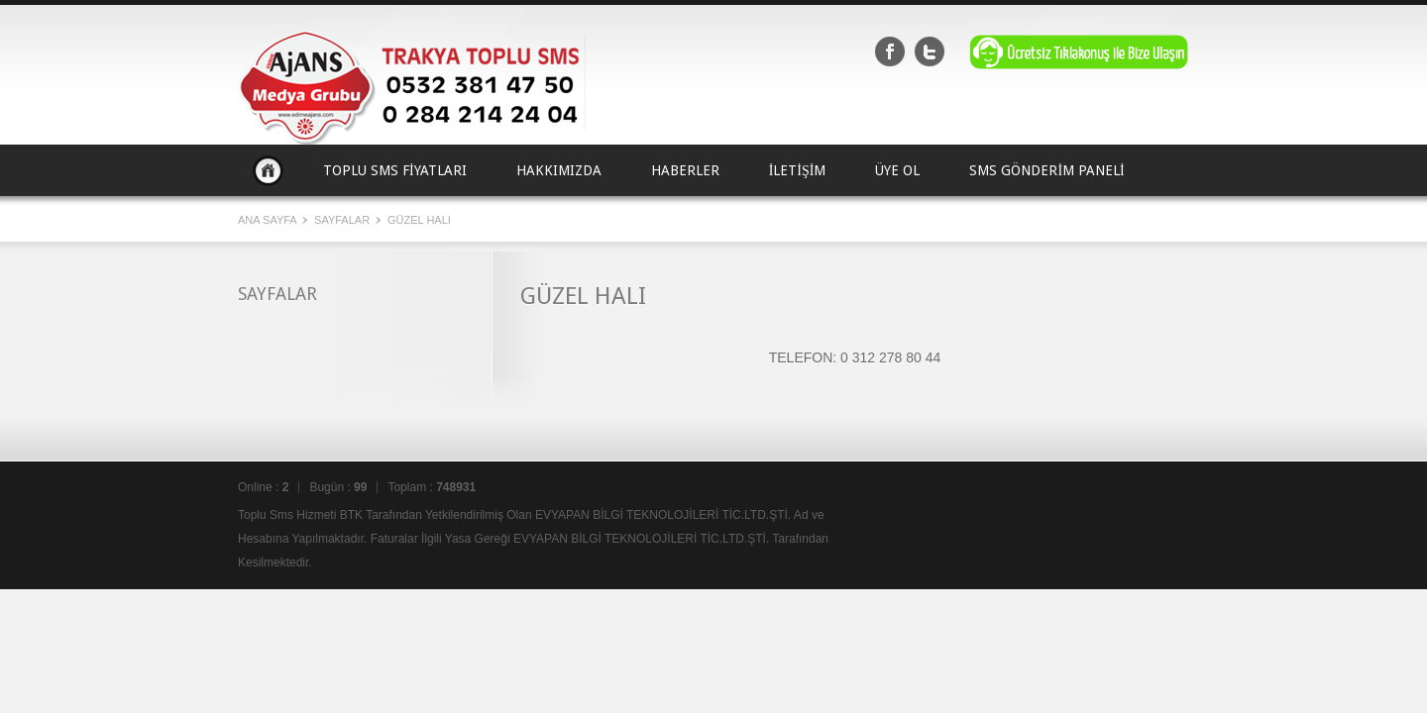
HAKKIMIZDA (559, 170)
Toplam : (431, 487)
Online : (263, 487)
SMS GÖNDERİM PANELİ (1046, 170)
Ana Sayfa (268, 170)
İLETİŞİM (797, 170)
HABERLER (685, 170)
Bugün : (338, 487)
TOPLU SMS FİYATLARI (395, 170)
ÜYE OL (897, 170)
